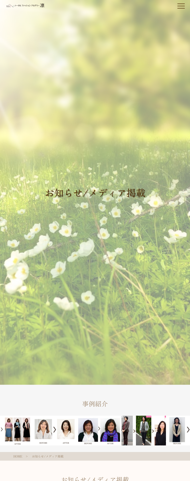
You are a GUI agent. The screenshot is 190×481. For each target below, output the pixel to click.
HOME (17, 456)
